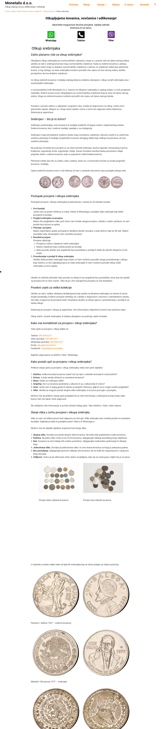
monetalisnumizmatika (52, 348)
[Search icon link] (155, 4)
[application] (90, 4)
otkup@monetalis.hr (46, 345)
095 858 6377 (45, 335)
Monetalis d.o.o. (19, 3)
